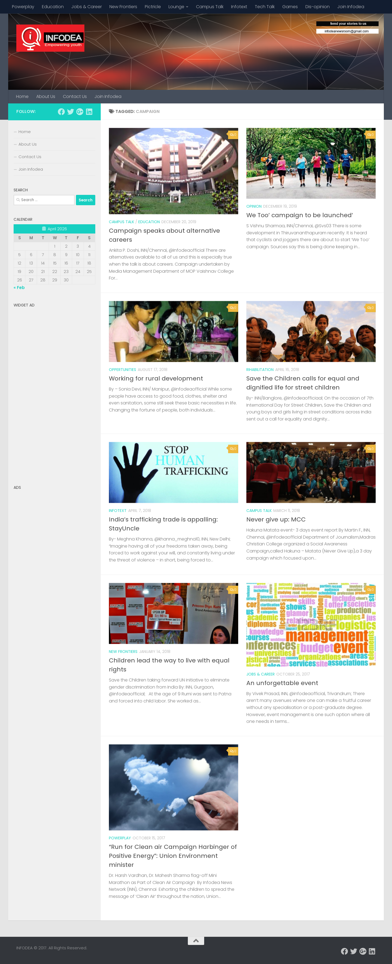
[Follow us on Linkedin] (89, 111)
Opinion (254, 206)
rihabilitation (260, 369)
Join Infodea (350, 7)
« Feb (19, 287)
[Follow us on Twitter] (70, 111)
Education (53, 7)
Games (290, 7)
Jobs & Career (86, 7)
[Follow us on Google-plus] (79, 111)
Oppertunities (122, 369)
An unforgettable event (282, 683)
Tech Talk (265, 7)
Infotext (239, 7)
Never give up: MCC (276, 519)
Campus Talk (209, 7)
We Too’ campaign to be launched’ (299, 215)
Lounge (176, 7)
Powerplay (23, 7)
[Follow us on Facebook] (61, 111)
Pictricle (153, 7)
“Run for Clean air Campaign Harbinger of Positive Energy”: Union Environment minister (173, 856)
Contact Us (75, 96)
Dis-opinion (317, 7)
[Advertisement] (54, 391)
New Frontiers (123, 7)
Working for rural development (156, 378)
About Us (45, 96)
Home (22, 96)
